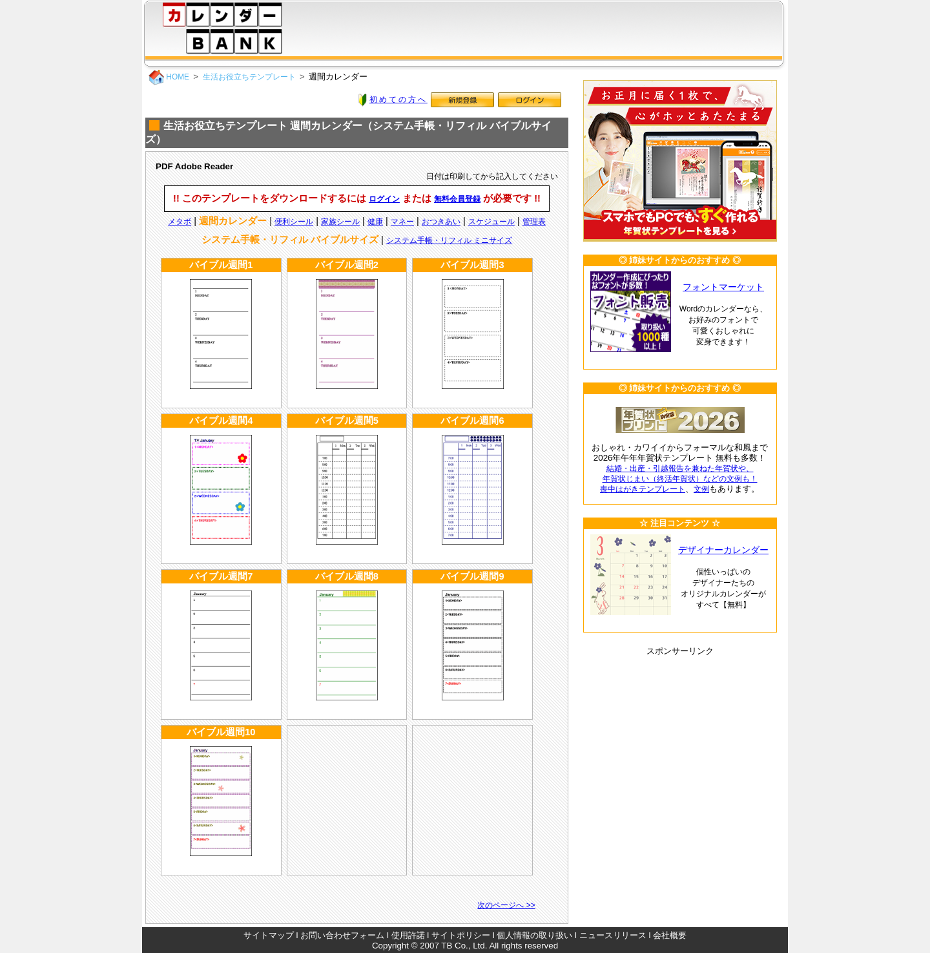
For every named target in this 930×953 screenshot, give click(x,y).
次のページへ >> (506, 905)
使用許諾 (408, 935)
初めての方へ (398, 99)
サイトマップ (268, 935)
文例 (701, 489)
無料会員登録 (457, 199)
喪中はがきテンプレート (642, 489)
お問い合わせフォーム (342, 935)
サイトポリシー (460, 935)
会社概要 (670, 935)
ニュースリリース (612, 935)
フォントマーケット (723, 287)
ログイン (384, 199)
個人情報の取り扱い (534, 935)
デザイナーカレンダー (723, 550)
